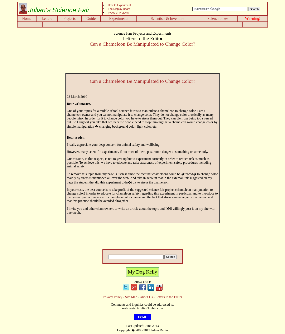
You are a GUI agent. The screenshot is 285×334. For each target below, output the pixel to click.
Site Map (131, 297)
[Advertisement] (142, 24)
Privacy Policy (112, 297)
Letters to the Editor (168, 297)
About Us (146, 297)
